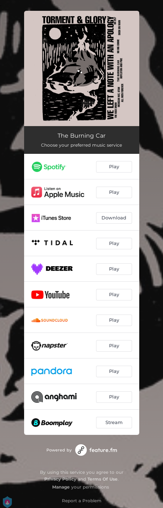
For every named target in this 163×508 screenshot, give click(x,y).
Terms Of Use (102, 479)
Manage (61, 487)
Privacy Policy (60, 479)
